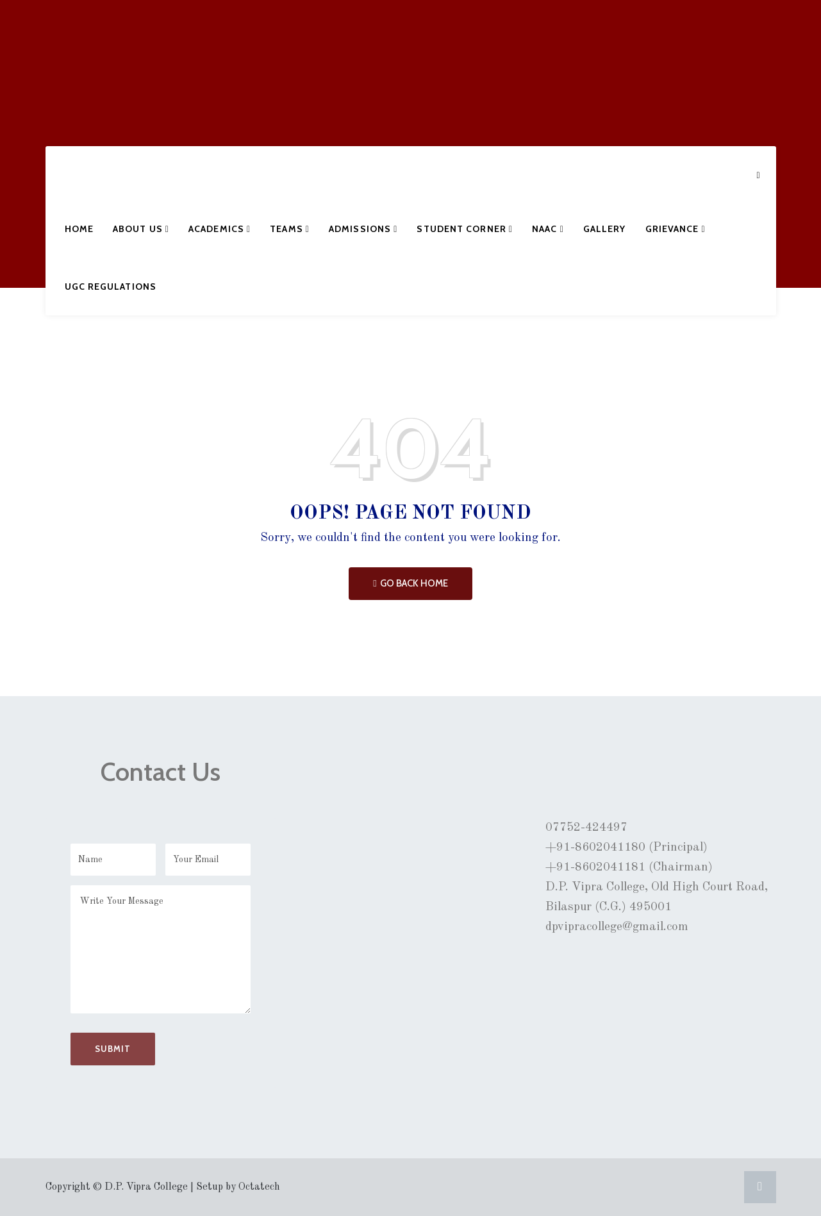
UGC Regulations (111, 286)
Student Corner (465, 229)
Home (79, 229)
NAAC (548, 229)
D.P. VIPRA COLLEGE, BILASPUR (99, 73)
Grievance (675, 229)
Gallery (604, 229)
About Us (141, 229)
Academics (219, 229)
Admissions (363, 229)
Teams (290, 229)
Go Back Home (410, 583)
